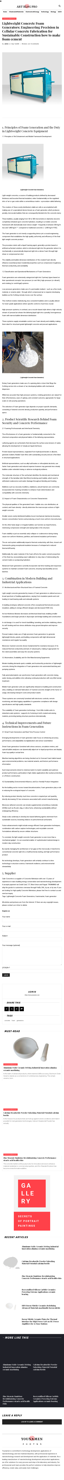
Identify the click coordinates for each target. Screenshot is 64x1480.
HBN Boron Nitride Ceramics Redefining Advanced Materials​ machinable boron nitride (41, 1306)
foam (13, 1020)
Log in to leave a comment (32, 1422)
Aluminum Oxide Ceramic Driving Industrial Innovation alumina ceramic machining (40, 1247)
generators (20, 1020)
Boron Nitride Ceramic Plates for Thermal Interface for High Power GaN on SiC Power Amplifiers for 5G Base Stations (40, 1321)
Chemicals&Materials (9, 19)
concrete (7, 1020)
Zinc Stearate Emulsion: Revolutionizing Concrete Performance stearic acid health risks (41, 1277)
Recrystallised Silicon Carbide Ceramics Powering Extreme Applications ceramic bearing (39, 1291)
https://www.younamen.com (32, 995)
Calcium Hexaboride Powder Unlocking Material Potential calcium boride (38, 1262)
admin (6, 44)
